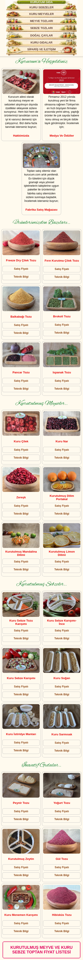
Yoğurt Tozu (62, 803)
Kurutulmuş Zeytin (21, 859)
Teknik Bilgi (21, 276)
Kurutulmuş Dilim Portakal (62, 497)
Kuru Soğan (62, 678)
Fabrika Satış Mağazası (41, 209)
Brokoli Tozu (62, 316)
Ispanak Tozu (62, 372)
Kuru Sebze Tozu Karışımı (21, 622)
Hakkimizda (21, 135)
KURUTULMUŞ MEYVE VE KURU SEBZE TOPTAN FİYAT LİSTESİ (41, 949)
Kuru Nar (62, 441)
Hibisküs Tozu (61, 915)
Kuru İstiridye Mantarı (21, 734)
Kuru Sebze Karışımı (21, 678)
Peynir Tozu (21, 803)
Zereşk (21, 497)
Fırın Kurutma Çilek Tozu (62, 260)
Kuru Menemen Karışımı (21, 915)
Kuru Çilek (21, 441)
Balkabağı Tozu (21, 316)
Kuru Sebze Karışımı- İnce (62, 622)
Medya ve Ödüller (62, 135)
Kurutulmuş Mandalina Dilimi (21, 553)
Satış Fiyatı (21, 268)
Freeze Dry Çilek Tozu (21, 260)
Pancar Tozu (21, 372)
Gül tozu (62, 859)
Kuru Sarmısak (62, 734)
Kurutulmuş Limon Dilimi (62, 553)
